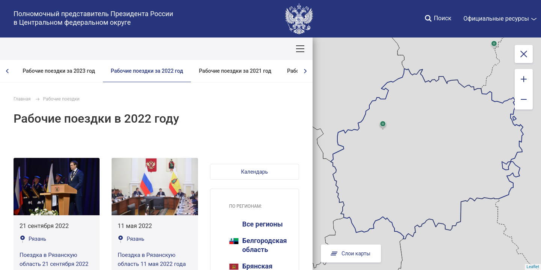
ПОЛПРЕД (60, 49)
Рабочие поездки (61, 99)
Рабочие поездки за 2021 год (235, 71)
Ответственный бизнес (257, 49)
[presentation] (7, 71)
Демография (200, 49)
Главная (22, 99)
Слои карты (350, 253)
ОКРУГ (27, 49)
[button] (254, 172)
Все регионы (262, 224)
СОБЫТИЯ (97, 49)
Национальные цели (147, 49)
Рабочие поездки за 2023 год (59, 71)
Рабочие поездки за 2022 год (147, 71)
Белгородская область (258, 245)
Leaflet (533, 266)
